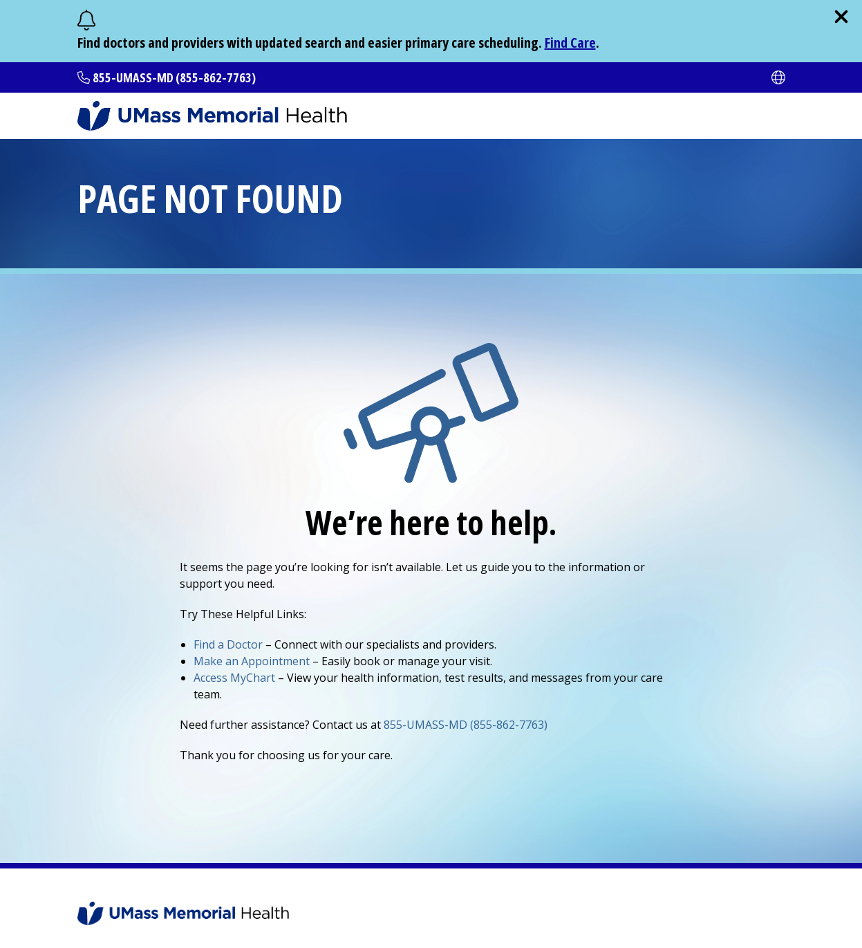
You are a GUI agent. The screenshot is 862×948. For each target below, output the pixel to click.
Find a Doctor (228, 644)
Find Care (570, 42)
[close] (841, 17)
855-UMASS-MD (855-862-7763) (174, 77)
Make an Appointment (252, 661)
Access (234, 677)
